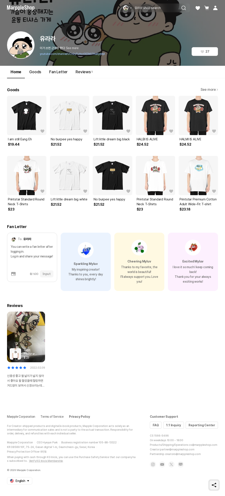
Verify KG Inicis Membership (46, 460)
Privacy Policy (79, 416)
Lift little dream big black (112, 139)
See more (72, 48)
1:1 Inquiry (173, 425)
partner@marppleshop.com (177, 449)
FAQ (156, 425)
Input (47, 274)
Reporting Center (202, 425)
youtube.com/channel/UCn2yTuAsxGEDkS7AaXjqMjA (72, 53)
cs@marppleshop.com (203, 444)
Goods (35, 72)
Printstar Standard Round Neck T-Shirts (26, 201)
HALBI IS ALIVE (147, 139)
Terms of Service (52, 416)
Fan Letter (58, 72)
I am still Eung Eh (20, 139)
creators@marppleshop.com (183, 454)
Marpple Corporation (21, 416)
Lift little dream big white (69, 199)
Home (16, 74)
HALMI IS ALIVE (190, 139)
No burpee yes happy (66, 139)
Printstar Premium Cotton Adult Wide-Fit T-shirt (198, 201)
